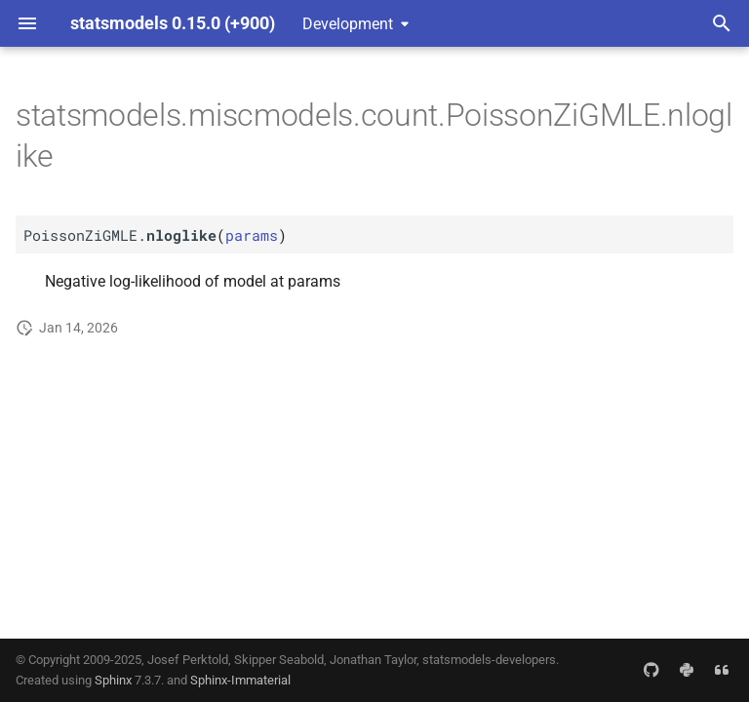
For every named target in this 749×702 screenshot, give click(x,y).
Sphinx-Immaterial (240, 680)
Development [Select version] (347, 24)
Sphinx (113, 680)
